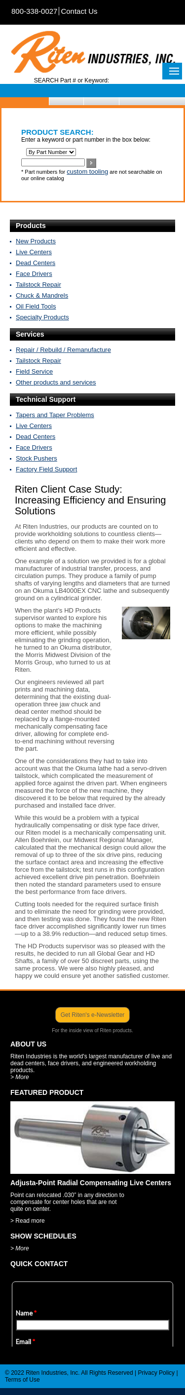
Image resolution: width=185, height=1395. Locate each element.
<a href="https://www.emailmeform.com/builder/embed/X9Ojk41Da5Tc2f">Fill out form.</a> (92, 1310)
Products (31, 226)
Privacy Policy (156, 1372)
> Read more (27, 1220)
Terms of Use (22, 1379)
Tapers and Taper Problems (55, 415)
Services (30, 334)
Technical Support (45, 399)
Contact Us (79, 11)
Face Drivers (34, 273)
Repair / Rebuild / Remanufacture (63, 349)
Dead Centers (35, 263)
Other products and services (56, 382)
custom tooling (87, 171)
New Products (36, 241)
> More (19, 1077)
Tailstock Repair (38, 284)
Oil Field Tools (36, 306)
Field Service (34, 371)
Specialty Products (42, 317)
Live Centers (34, 252)
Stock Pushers (36, 458)
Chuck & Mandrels (42, 295)
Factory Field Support (46, 469)
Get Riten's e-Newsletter (93, 1014)
